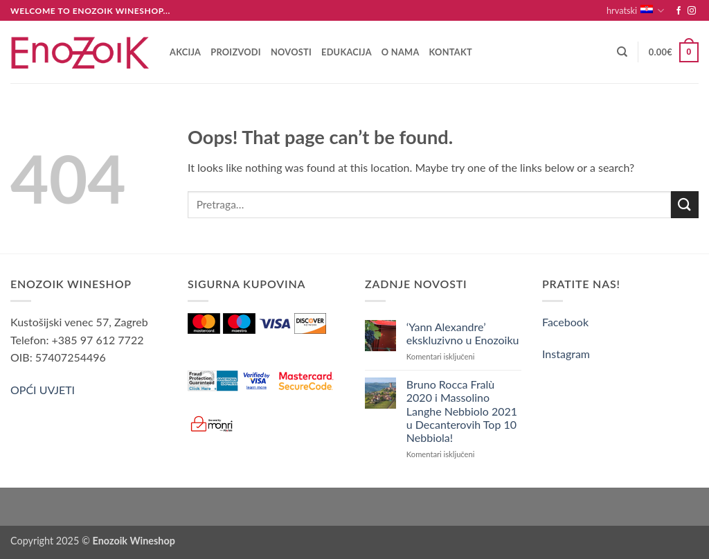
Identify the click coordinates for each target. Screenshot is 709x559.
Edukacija (346, 51)
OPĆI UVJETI (42, 389)
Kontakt (450, 51)
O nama (401, 51)
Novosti (291, 51)
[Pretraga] (622, 52)
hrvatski (635, 10)
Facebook (565, 321)
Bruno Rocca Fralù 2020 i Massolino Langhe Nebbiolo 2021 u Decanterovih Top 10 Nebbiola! (461, 411)
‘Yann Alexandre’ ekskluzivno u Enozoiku (462, 333)
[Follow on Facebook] (678, 11)
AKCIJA (185, 51)
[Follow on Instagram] (692, 11)
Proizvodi (235, 51)
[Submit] (685, 204)
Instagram (566, 353)
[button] (674, 52)
